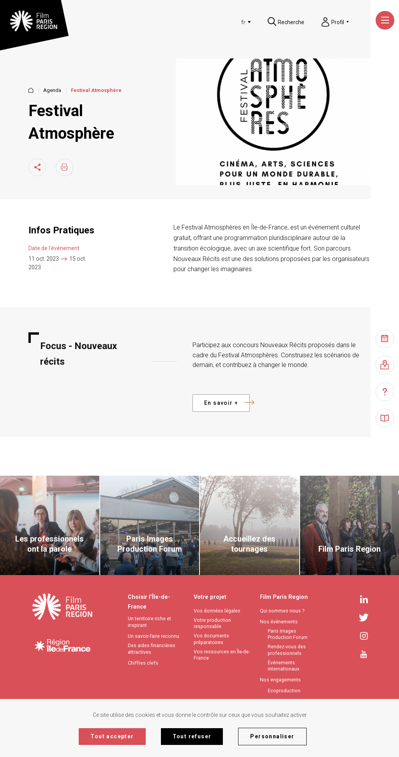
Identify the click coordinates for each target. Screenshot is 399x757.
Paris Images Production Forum (287, 634)
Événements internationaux (283, 666)
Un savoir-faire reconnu (153, 636)
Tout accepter (112, 736)
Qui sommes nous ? (282, 611)
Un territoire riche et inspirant (149, 622)
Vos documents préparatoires (211, 639)
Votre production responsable (212, 623)
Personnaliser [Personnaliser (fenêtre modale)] (272, 736)
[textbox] (243, 22)
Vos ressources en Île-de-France (222, 655)
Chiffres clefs (143, 663)
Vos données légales (217, 611)
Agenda (52, 90)
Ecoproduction (284, 690)
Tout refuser (192, 736)
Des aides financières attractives (151, 648)
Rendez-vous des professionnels (287, 650)
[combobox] (244, 22)
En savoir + (227, 403)
